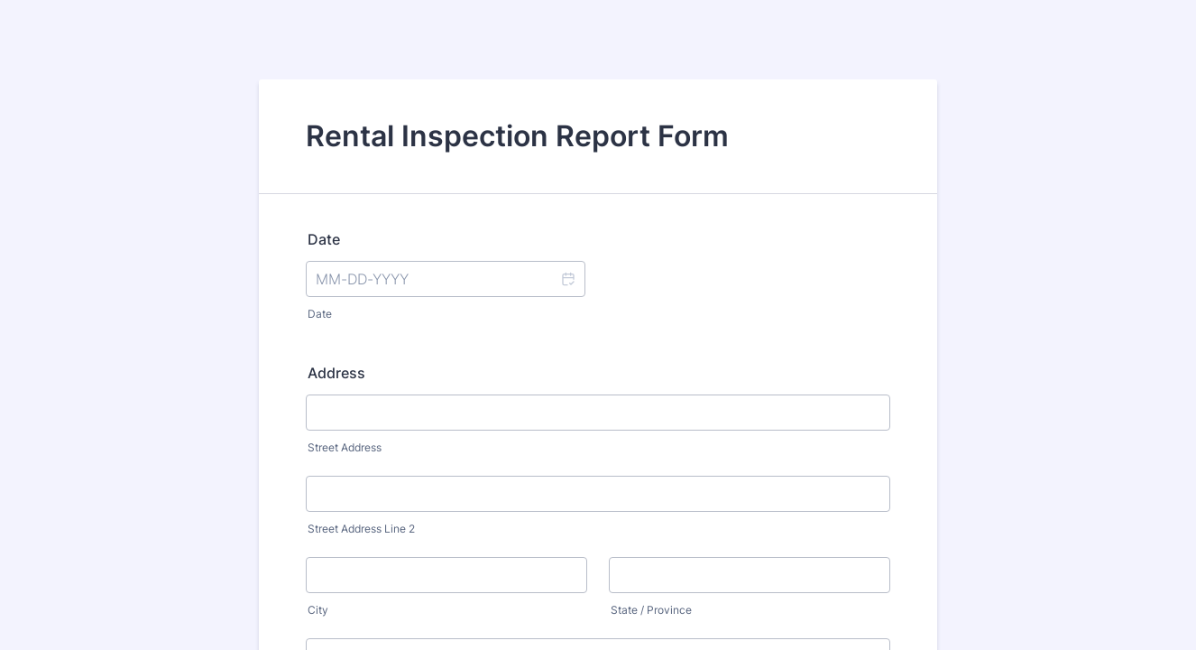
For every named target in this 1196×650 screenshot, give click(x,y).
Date (324, 239)
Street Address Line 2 (361, 528)
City (318, 610)
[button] (567, 279)
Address (336, 373)
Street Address (345, 447)
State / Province (651, 610)
